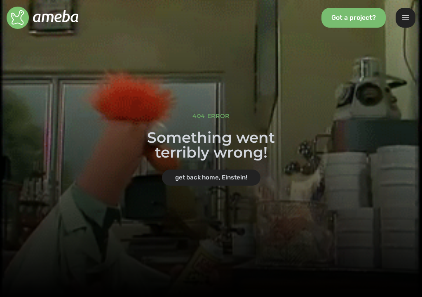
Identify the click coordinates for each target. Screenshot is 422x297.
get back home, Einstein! (211, 177)
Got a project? (353, 17)
